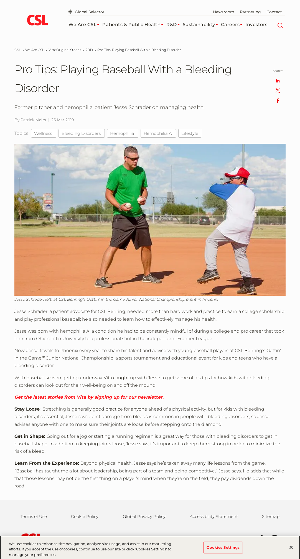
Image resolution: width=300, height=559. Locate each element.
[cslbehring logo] (37, 21)
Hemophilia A (158, 133)
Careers (233, 25)
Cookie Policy (84, 516)
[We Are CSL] (34, 50)
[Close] (291, 549)
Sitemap (270, 516)
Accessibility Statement (214, 516)
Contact (274, 11)
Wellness (43, 133)
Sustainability (202, 25)
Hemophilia (122, 133)
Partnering (250, 11)
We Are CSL (85, 25)
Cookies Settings (223, 549)
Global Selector (86, 11)
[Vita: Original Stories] (65, 50)
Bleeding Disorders (82, 133)
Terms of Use (34, 516)
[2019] (89, 50)
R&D (174, 25)
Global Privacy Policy (144, 516)
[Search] (280, 25)
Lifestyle (189, 133)
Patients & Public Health (134, 25)
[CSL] (17, 50)
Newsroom (223, 11)
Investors (256, 24)
